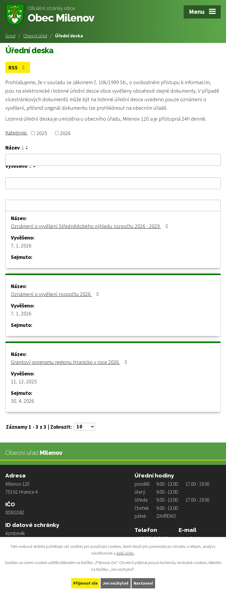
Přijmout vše (85, 583)
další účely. (125, 553)
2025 (41, 133)
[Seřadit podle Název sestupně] (27, 148)
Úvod (10, 36)
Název (14, 147)
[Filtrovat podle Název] (113, 160)
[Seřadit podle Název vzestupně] (27, 146)
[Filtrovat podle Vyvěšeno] (113, 183)
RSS (18, 67)
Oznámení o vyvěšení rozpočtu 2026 (56, 294)
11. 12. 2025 (24, 381)
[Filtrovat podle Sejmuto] (113, 206)
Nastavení (143, 583)
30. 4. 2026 (22, 400)
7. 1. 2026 (21, 245)
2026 (65, 133)
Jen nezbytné (116, 583)
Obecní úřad (35, 36)
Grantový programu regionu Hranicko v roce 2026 (70, 362)
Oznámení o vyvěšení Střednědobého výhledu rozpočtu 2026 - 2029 (90, 226)
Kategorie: (16, 132)
